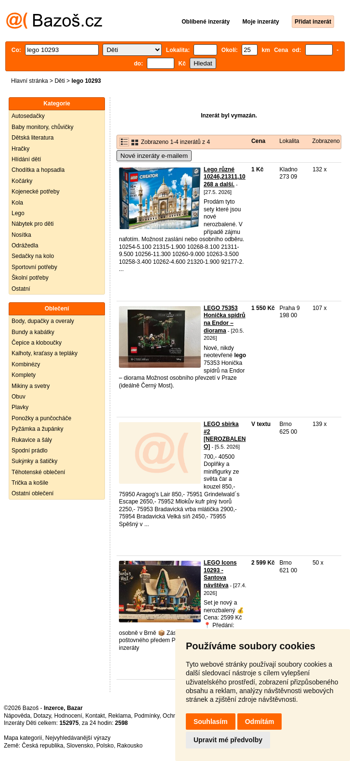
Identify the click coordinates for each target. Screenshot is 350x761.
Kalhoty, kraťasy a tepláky (45, 353)
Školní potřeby (30, 277)
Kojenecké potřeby (35, 191)
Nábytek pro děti (32, 223)
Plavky (20, 407)
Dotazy (42, 715)
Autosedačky (28, 116)
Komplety (24, 375)
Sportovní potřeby (34, 267)
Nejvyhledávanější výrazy (77, 738)
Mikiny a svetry (31, 386)
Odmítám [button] (259, 721)
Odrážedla (25, 245)
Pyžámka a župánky (37, 429)
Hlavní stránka (29, 80)
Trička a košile (30, 482)
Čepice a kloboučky (37, 342)
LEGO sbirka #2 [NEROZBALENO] (225, 435)
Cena (258, 141)
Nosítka (21, 235)
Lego (18, 213)
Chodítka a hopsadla (38, 170)
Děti (59, 80)
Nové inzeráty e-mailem (154, 155)
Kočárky (22, 181)
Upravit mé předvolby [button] (228, 740)
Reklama (119, 715)
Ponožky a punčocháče (41, 418)
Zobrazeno (325, 141)
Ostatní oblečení (32, 493)
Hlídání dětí (26, 159)
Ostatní (21, 288)
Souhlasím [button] (211, 721)
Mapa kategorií (23, 738)
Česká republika (42, 745)
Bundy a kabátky (33, 332)
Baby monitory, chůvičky (43, 127)
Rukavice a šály (32, 440)
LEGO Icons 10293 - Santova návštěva (220, 574)
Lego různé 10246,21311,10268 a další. (225, 177)
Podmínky (146, 715)
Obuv (19, 396)
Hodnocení (68, 715)
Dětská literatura (32, 137)
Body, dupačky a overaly (43, 321)
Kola (17, 202)
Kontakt (95, 715)
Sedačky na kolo (33, 256)
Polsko (105, 745)
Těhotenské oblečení (38, 472)
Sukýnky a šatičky (34, 461)
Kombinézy (26, 364)
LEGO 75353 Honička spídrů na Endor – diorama (225, 319)
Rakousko (130, 745)
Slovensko (79, 745)
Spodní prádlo (30, 450)
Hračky (20, 148)
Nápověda (17, 715)
